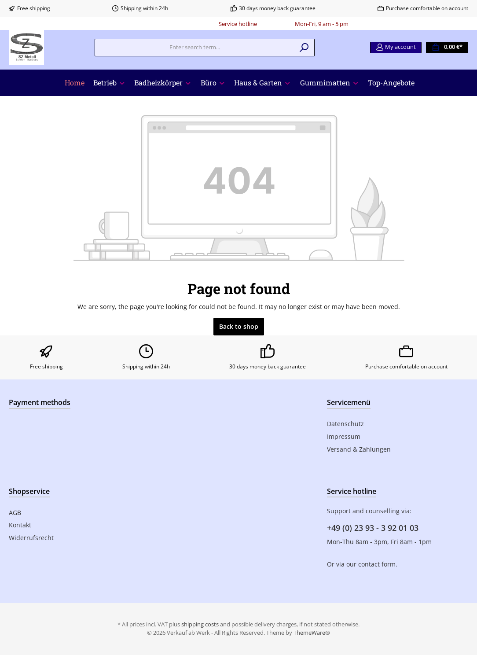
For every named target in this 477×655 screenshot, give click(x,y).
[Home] (74, 83)
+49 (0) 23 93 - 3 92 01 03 (372, 528)
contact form (377, 564)
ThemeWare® (312, 633)
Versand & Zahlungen (359, 449)
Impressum (343, 436)
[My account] (396, 47)
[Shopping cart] (447, 47)
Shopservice (29, 491)
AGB (15, 512)
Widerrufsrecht (31, 538)
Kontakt (20, 525)
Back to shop (238, 326)
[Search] (304, 47)
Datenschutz (345, 423)
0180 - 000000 (276, 24)
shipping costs (200, 624)
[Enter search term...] (194, 47)
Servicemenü (349, 402)
